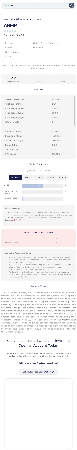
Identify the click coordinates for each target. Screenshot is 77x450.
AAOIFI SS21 (16, 220)
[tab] (15, 177)
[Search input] (36, 5)
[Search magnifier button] (71, 5)
